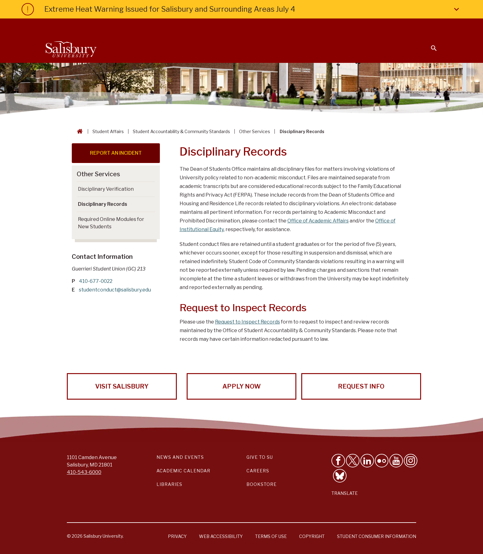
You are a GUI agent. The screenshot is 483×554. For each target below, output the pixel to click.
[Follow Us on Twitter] (352, 460)
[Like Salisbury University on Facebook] (338, 460)
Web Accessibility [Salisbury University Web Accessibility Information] (221, 536)
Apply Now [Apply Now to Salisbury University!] (241, 386)
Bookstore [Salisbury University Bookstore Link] (261, 484)
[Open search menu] (430, 44)
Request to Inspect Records (247, 322)
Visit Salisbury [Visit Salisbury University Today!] (121, 386)
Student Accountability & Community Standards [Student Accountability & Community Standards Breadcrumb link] (181, 131)
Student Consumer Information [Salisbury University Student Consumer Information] (376, 536)
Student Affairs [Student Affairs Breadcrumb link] (108, 131)
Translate (344, 493)
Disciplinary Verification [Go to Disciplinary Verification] (106, 189)
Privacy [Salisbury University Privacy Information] (177, 536)
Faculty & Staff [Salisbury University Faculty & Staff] (333, 26)
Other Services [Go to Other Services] (98, 174)
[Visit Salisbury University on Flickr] (381, 460)
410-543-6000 (84, 472)
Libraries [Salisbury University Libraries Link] (169, 484)
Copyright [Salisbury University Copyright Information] (312, 536)
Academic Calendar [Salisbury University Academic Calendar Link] (183, 470)
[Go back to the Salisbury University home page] (78, 131)
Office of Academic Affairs (318, 221)
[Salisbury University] (71, 48)
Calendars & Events (253, 26)
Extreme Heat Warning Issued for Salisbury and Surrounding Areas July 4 (252, 9)
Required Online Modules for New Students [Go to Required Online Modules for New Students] (111, 223)
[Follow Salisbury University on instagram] (410, 460)
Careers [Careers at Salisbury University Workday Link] (257, 470)
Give (425, 26)
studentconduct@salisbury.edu (115, 290)
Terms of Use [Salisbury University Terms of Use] (271, 536)
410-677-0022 (95, 281)
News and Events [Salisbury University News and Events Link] (180, 457)
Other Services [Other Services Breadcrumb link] (254, 131)
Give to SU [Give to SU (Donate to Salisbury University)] (259, 457)
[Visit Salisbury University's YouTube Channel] (396, 460)
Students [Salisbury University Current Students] (296, 26)
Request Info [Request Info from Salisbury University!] (361, 386)
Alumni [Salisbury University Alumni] (395, 26)
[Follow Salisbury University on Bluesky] (340, 476)
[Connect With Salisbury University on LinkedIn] (367, 460)
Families (369, 26)
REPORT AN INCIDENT (116, 153)
